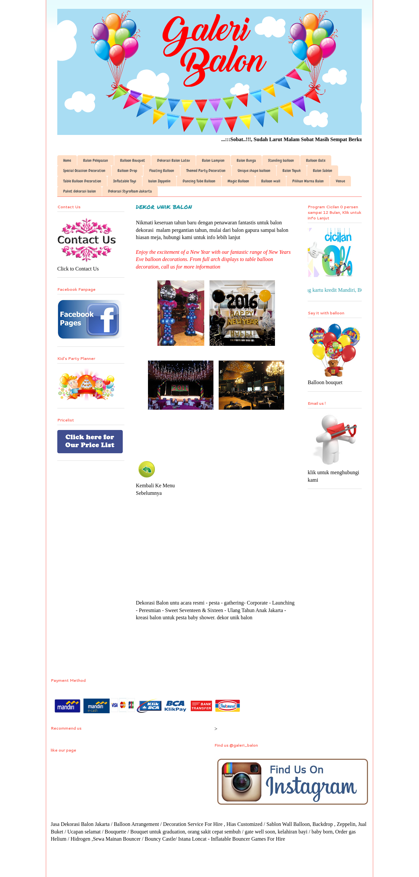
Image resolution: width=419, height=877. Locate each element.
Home (67, 160)
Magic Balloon (238, 181)
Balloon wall (270, 181)
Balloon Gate (315, 160)
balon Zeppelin (159, 181)
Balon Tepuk (291, 170)
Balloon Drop (127, 170)
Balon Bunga (246, 160)
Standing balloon (281, 160)
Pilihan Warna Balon (308, 181)
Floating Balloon (161, 170)
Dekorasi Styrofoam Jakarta (130, 191)
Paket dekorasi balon (79, 191)
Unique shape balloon (254, 170)
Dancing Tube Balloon (199, 181)
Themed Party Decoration (206, 170)
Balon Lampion (213, 160)
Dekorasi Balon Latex (173, 160)
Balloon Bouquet (132, 160)
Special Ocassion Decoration (84, 170)
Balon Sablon (322, 170)
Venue (340, 181)
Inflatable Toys (124, 181)
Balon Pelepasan (95, 160)
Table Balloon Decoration (82, 181)
